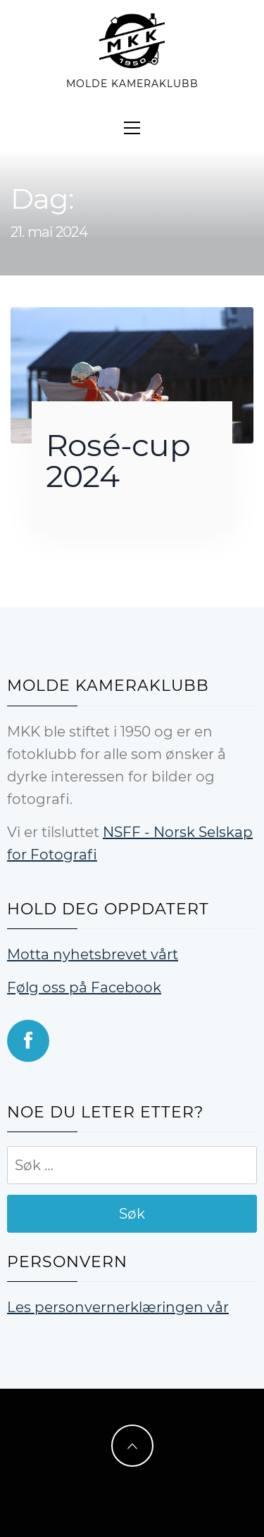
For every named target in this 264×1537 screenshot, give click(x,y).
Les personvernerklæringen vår (118, 1307)
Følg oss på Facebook (84, 987)
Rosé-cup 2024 (118, 460)
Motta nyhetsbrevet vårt (92, 954)
